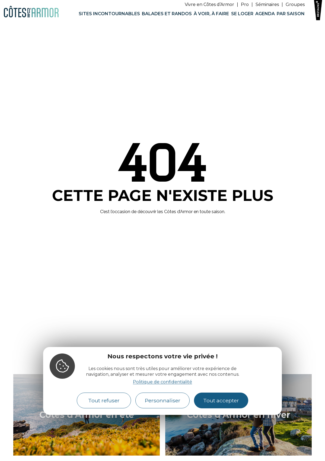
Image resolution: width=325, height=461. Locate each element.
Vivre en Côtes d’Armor (209, 4)
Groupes (295, 4)
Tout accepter (221, 400)
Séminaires (267, 4)
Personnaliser (162, 400)
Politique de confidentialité (162, 381)
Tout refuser (104, 400)
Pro (245, 4)
